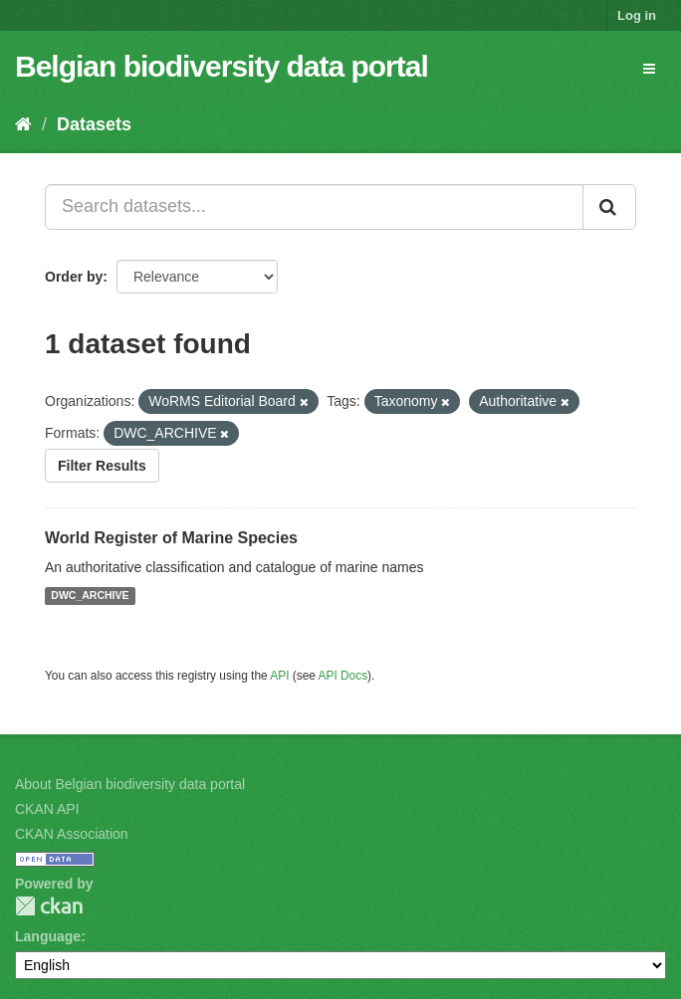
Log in (636, 15)
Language (48, 936)
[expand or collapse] (649, 69)
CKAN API (47, 809)
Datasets (94, 124)
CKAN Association (71, 834)
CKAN (49, 906)
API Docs (343, 676)
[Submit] (609, 207)
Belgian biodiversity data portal (221, 66)
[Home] (23, 124)
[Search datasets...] (314, 207)
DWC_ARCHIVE (89, 596)
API (279, 676)
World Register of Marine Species (171, 537)
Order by (74, 277)
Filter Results (102, 466)
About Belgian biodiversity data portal (130, 784)
